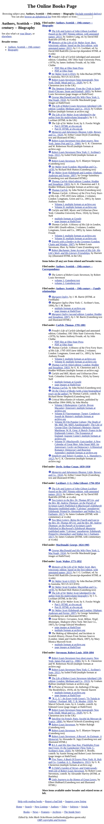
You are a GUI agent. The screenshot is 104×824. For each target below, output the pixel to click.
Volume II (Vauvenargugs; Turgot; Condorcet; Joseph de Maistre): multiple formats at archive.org (77, 416)
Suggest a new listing (75, 801)
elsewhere (7, 36)
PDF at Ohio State (64, 71)
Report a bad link (53, 801)
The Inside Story (72, 812)
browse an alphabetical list (38, 16)
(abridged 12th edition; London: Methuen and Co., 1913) (75, 107)
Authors (55, 806)
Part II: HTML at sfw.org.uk (68, 129)
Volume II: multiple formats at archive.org (75, 207)
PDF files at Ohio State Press (69, 68)
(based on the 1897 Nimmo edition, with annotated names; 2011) (73, 34)
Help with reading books (30, 801)
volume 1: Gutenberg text (67, 280)
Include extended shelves (88, 13)
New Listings (41, 806)
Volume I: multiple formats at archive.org (75, 204)
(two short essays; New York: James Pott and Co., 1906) (73, 142)
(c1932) (64, 74)
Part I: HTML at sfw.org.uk (68, 126)
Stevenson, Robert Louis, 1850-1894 (75, 652)
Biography (13, 49)
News (35, 812)
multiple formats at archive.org (70, 308)
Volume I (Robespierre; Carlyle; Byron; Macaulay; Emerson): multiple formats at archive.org (75, 408)
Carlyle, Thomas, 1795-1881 (71, 325)
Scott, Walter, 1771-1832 (69, 561)
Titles (64, 806)
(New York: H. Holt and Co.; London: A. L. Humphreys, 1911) (75, 760)
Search (28, 806)
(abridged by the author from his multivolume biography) (71, 116)
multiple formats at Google (68, 218)
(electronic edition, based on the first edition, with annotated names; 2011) (73, 45)
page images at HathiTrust (68, 221)
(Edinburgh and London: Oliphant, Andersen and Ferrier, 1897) (75, 174)
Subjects (74, 806)
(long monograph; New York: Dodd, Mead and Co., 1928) (73, 81)
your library (25, 33)
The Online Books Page (52, 6)
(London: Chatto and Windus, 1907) (74, 243)
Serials (84, 806)
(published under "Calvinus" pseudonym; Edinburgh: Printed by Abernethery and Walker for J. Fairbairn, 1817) (75, 507)
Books (26, 812)
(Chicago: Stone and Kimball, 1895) (74, 90)
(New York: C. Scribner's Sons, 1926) (73, 748)
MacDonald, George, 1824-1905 (72, 545)
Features (45, 812)
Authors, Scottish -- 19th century (24, 47)
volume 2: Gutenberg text (67, 283)
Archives (56, 812)
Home (19, 806)
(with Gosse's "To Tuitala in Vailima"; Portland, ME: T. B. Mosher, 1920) (74, 700)
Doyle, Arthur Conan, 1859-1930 (73, 466)
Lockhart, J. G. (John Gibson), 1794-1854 (78, 483)
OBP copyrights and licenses (51, 820)
